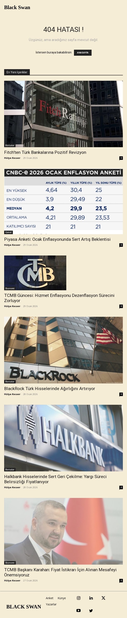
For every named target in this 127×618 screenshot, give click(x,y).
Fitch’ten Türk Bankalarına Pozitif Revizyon (45, 152)
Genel (8, 232)
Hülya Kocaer (12, 157)
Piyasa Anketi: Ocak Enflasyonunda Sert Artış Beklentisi (57, 239)
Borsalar (9, 145)
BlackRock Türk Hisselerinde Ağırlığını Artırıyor (49, 388)
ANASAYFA (82, 52)
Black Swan (17, 7)
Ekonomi (10, 288)
